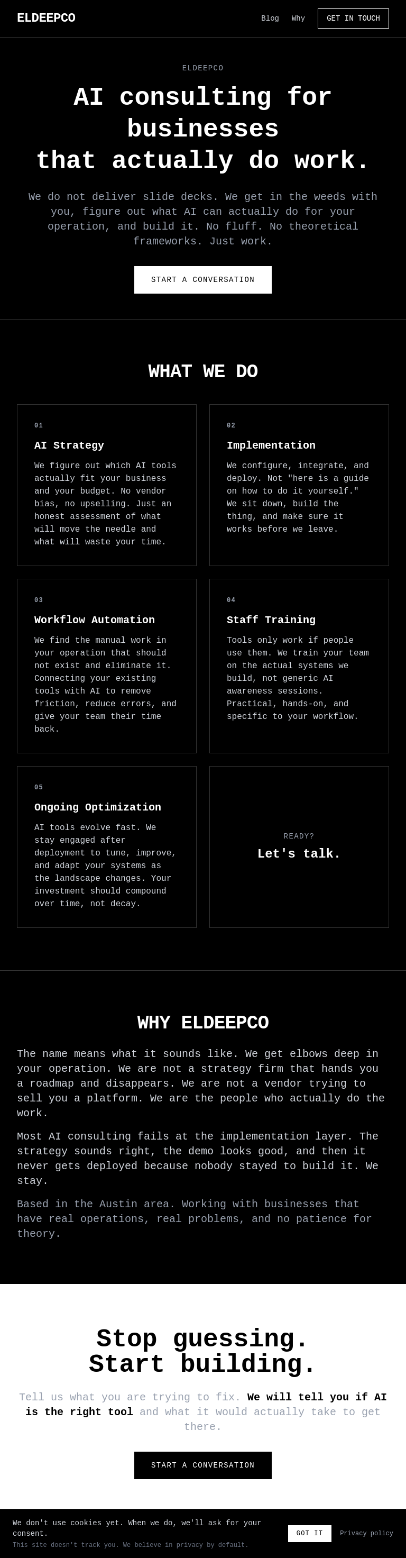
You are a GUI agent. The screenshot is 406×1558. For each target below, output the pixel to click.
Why (298, 18)
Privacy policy (366, 1533)
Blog (270, 18)
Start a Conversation (203, 280)
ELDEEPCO (46, 18)
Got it (310, 1533)
